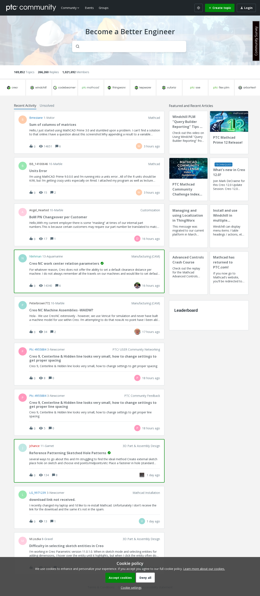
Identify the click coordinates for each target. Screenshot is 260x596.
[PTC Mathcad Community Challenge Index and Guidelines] (188, 179)
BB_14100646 (38, 164)
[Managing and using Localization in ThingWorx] (188, 226)
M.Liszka (35, 539)
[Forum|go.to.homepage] (31, 7)
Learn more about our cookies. (204, 569)
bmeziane (36, 117)
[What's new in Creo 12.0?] (229, 179)
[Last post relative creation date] (152, 146)
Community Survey (256, 41)
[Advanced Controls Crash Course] (188, 273)
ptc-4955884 (37, 349)
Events (89, 8)
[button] (130, 588)
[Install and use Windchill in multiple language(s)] (229, 226)
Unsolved (47, 105)
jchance (34, 445)
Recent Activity (25, 105)
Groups (104, 8)
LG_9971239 (37, 492)
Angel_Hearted (39, 210)
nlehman (35, 256)
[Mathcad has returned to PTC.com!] (229, 273)
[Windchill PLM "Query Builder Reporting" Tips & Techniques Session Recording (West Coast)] (188, 132)
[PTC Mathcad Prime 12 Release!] (229, 132)
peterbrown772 (39, 303)
